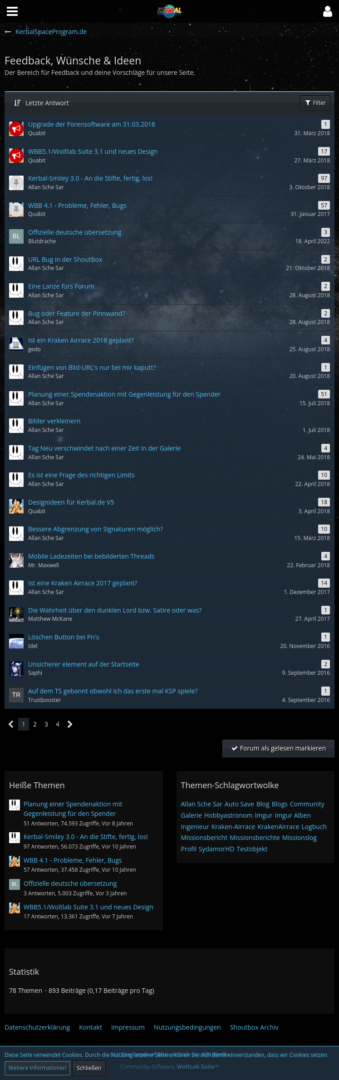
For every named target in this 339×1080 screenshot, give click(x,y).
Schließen (89, 1068)
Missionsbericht (204, 837)
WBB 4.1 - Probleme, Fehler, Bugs (73, 860)
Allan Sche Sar (202, 804)
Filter (315, 103)
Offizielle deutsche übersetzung (70, 883)
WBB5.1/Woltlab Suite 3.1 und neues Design (88, 907)
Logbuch (314, 826)
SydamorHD (217, 848)
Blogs (280, 804)
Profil (189, 848)
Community (307, 804)
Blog (263, 804)
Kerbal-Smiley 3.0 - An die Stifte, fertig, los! (86, 836)
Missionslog (299, 837)
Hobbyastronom (228, 815)
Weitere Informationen (37, 1068)
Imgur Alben (293, 815)
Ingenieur (195, 826)
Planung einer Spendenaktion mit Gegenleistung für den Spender (73, 809)
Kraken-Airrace (233, 826)
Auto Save (239, 804)
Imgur (263, 815)
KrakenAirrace (278, 826)
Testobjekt (251, 848)
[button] (327, 11)
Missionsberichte (255, 837)
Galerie (191, 815)
